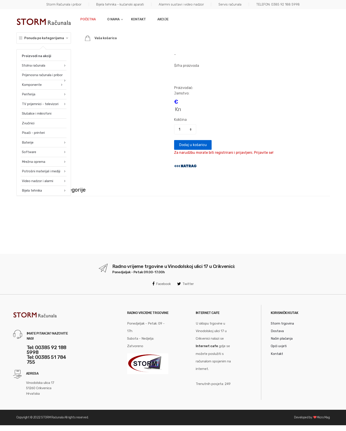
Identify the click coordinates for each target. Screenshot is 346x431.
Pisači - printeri (33, 133)
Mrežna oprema (33, 162)
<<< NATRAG (185, 166)
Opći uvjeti (279, 346)
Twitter (185, 284)
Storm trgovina (282, 323)
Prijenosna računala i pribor (42, 75)
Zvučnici (28, 123)
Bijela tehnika (32, 190)
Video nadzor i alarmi (37, 181)
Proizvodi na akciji (36, 56)
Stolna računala (33, 65)
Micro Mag (323, 417)
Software (29, 152)
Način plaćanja (282, 339)
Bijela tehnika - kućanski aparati (120, 4)
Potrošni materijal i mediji (41, 171)
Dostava (277, 331)
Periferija (28, 94)
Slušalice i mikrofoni (36, 113)
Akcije (163, 19)
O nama (113, 19)
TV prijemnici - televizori (40, 104)
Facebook (161, 284)
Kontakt (138, 19)
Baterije (28, 142)
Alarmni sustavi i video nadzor (181, 4)
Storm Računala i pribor (63, 4)
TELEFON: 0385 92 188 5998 (278, 4)
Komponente (32, 85)
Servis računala (229, 4)
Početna (88, 19)
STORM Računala (52, 417)
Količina (180, 119)
